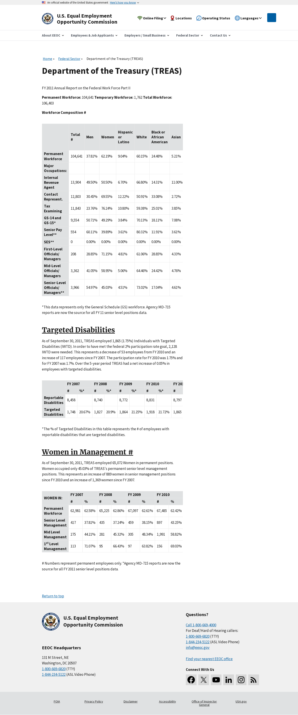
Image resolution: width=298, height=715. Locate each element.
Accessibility (167, 701)
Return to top (53, 596)
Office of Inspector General (204, 703)
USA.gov (241, 701)
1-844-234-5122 (54, 674)
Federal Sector (69, 58)
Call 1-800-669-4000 (201, 625)
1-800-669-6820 (54, 668)
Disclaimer (131, 701)
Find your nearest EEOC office (209, 658)
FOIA (57, 701)
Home (47, 58)
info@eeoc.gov (197, 647)
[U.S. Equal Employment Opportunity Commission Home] (85, 19)
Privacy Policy (94, 701)
